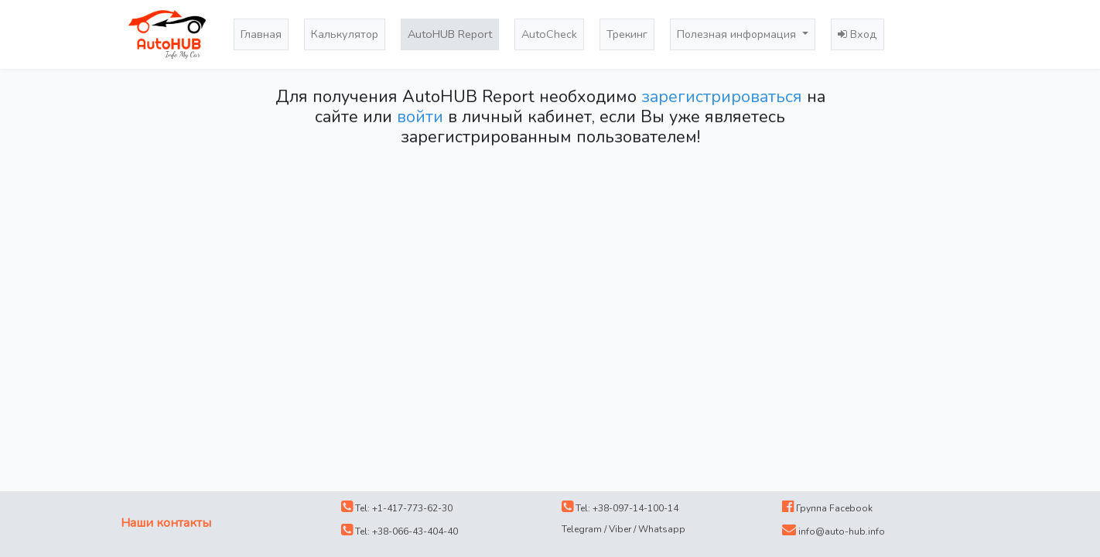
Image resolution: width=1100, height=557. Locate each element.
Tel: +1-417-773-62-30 (397, 507)
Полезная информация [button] (738, 34)
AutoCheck (549, 34)
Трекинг (626, 34)
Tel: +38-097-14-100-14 (620, 507)
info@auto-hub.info (833, 530)
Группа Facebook (827, 507)
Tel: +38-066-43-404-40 (399, 530)
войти (420, 116)
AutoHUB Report (450, 34)
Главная (261, 34)
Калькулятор (344, 34)
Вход (857, 34)
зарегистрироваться (721, 96)
